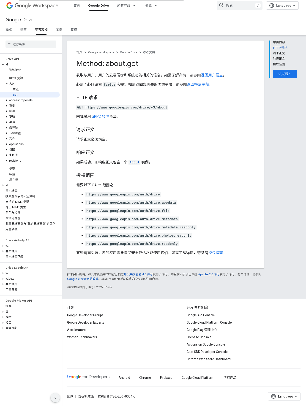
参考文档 (149, 52)
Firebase (166, 377)
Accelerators (76, 330)
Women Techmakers (82, 337)
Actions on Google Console (206, 344)
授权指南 (215, 253)
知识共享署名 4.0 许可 (138, 274)
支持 (74, 29)
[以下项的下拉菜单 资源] (157, 5)
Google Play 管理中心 (202, 330)
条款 (70, 396)
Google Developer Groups (85, 315)
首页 (77, 5)
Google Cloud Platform (198, 377)
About (134, 162)
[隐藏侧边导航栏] (55, 397)
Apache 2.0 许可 (209, 274)
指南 (23, 29)
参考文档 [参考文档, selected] (41, 29)
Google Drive (19, 20)
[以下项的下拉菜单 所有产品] (135, 5)
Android (124, 377)
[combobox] (239, 5)
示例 (59, 29)
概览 (8, 29)
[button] (30, 64)
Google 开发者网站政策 (82, 279)
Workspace (36, 6)
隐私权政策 (86, 396)
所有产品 (123, 5)
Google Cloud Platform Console (209, 322)
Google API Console (201, 315)
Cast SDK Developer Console (207, 352)
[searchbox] (30, 44)
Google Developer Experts (85, 322)
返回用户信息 (212, 75)
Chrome (145, 377)
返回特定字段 (198, 84)
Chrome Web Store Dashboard (209, 359)
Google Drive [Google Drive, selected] (98, 5)
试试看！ (285, 74)
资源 (148, 5)
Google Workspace (101, 52)
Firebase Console (199, 337)
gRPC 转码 (100, 116)
